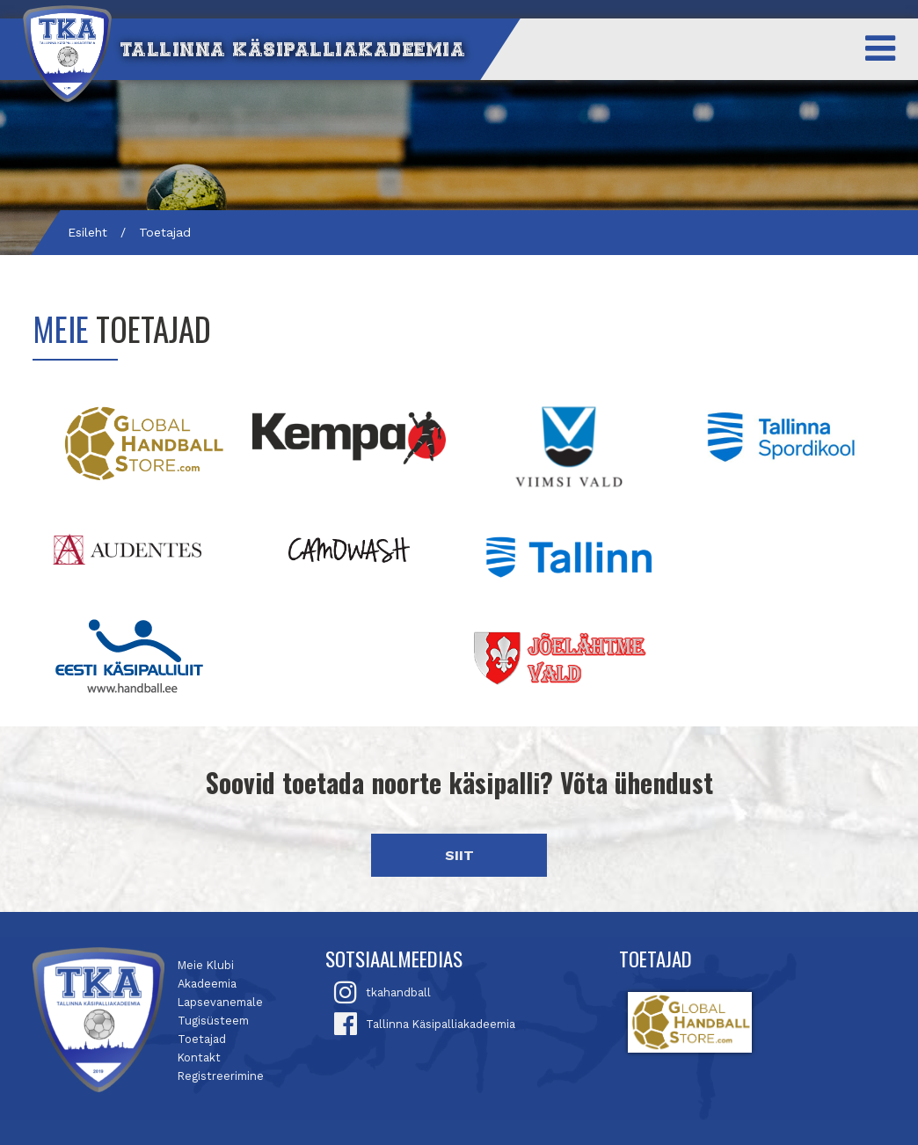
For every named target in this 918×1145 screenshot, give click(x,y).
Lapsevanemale (220, 1002)
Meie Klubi (206, 965)
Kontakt (199, 1057)
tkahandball (398, 992)
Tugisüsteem (213, 1020)
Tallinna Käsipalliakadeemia (440, 1024)
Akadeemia (207, 983)
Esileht (87, 232)
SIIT (459, 855)
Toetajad (202, 1039)
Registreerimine (221, 1076)
